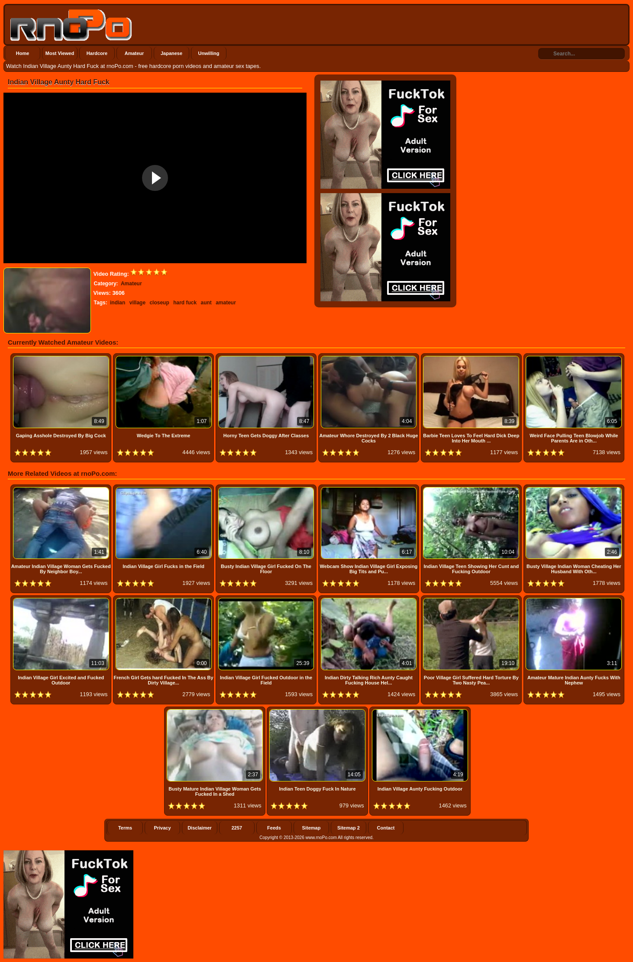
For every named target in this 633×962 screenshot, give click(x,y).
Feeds (274, 827)
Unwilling (209, 53)
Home (22, 53)
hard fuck (185, 303)
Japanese (171, 53)
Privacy (162, 827)
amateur (226, 303)
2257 (237, 827)
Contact (386, 827)
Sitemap (311, 827)
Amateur (134, 53)
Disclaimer (199, 827)
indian (117, 303)
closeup (159, 303)
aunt (205, 303)
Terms (125, 827)
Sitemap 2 (348, 827)
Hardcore (97, 53)
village (137, 303)
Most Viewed (59, 53)
